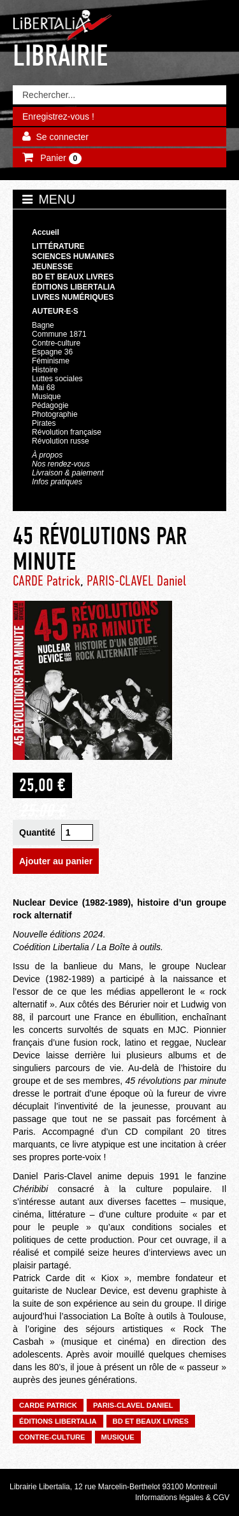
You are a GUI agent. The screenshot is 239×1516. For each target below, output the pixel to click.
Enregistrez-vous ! (58, 116)
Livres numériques (72, 297)
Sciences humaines (73, 256)
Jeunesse (52, 266)
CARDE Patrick (46, 581)
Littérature (58, 246)
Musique (46, 396)
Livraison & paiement (67, 473)
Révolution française (66, 432)
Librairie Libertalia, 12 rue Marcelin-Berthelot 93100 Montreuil (113, 1486)
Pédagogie (50, 405)
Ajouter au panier (55, 861)
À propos (47, 455)
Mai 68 (43, 387)
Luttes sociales (57, 379)
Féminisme (50, 361)
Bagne (43, 325)
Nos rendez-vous (61, 464)
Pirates (43, 423)
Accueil (45, 232)
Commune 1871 (59, 334)
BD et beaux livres (72, 277)
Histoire (45, 370)
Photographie (55, 414)
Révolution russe (60, 441)
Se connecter (62, 137)
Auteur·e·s (55, 311)
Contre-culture (56, 343)
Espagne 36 (52, 352)
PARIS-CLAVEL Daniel (136, 581)
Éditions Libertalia (73, 287)
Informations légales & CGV (182, 1497)
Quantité (37, 832)
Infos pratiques (57, 482)
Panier (60, 158)
